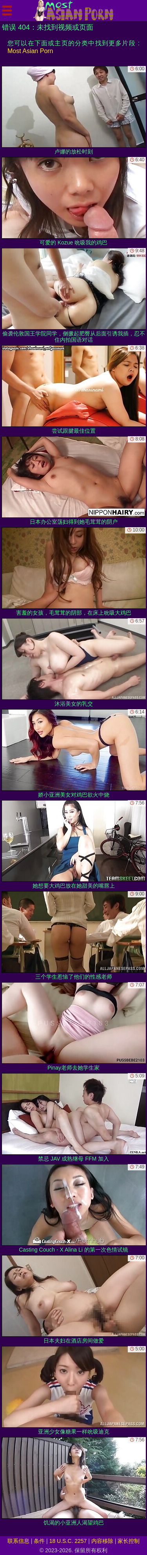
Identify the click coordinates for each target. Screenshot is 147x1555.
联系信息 (18, 1541)
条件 (39, 1541)
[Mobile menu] (7, 10)
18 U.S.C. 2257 (68, 1541)
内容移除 (102, 1541)
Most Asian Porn (30, 51)
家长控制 (129, 1541)
